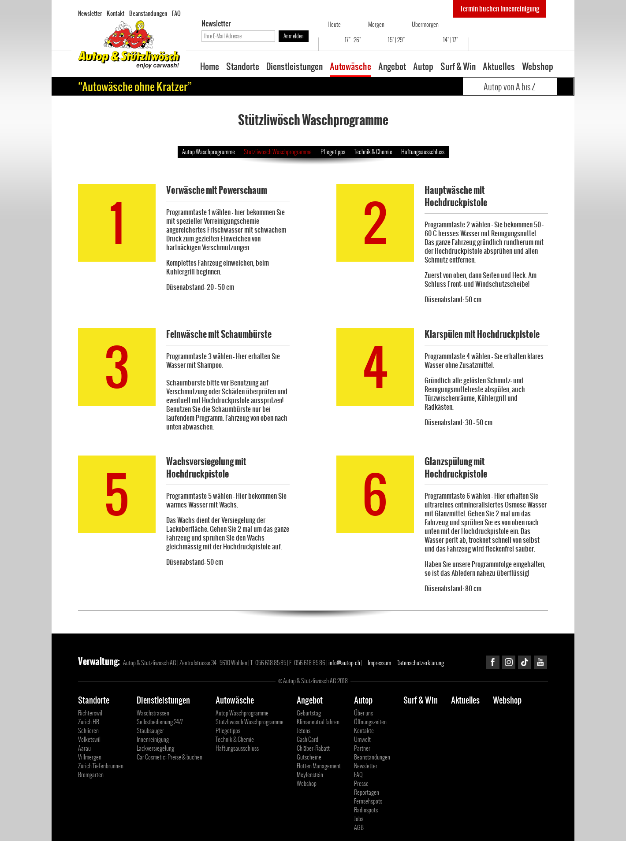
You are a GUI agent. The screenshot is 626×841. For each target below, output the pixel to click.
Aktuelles (499, 67)
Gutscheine (309, 757)
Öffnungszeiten (370, 722)
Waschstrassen (153, 713)
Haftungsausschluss (422, 152)
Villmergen (89, 757)
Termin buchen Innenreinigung (499, 9)
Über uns (363, 713)
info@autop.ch (344, 663)
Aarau (84, 748)
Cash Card (307, 739)
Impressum (379, 663)
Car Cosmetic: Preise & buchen (169, 757)
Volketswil (89, 739)
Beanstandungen (148, 13)
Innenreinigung (153, 739)
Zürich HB (88, 722)
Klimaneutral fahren (318, 722)
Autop (423, 67)
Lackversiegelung (155, 748)
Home (209, 67)
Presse (361, 783)
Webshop (537, 67)
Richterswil (90, 713)
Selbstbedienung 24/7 (160, 722)
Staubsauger (150, 730)
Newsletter (90, 13)
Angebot (392, 67)
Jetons (303, 730)
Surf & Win (458, 67)
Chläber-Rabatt (313, 748)
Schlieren (88, 730)
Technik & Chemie (373, 152)
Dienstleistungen (294, 67)
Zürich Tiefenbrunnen (100, 766)
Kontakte (364, 730)
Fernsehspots (368, 801)
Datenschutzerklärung (420, 663)
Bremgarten (91, 775)
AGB (359, 827)
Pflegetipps (332, 152)
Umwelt (362, 739)
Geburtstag (309, 713)
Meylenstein (310, 775)
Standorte (242, 67)
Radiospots (366, 810)
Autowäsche (350, 67)
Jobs (358, 819)
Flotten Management (319, 766)
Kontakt (115, 13)
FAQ (176, 13)
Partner (362, 748)
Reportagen (366, 792)
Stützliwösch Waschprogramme (278, 152)
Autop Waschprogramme (208, 152)
